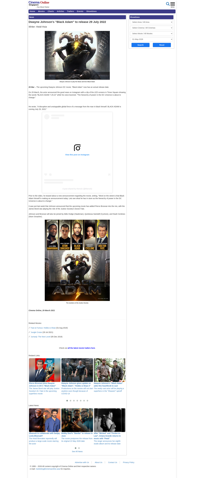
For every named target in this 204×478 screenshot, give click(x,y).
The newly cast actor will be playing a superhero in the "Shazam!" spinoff (109, 375)
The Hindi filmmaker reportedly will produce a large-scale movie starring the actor (45, 426)
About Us (98, 462)
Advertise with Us (82, 462)
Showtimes (91, 11)
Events (80, 11)
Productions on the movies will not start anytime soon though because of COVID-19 (77, 376)
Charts (51, 11)
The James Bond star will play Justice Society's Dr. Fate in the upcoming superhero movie (45, 376)
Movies (41, 11)
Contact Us (112, 462)
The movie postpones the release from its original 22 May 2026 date (77, 425)
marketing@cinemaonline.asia (48, 469)
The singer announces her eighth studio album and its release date (109, 426)
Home (32, 11)
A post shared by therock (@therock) (77, 189)
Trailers (70, 11)
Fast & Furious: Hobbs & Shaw (43, 328)
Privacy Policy (128, 462)
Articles (60, 11)
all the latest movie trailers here (81, 348)
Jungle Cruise (36, 332)
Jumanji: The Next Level (40, 337)
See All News (77, 451)
